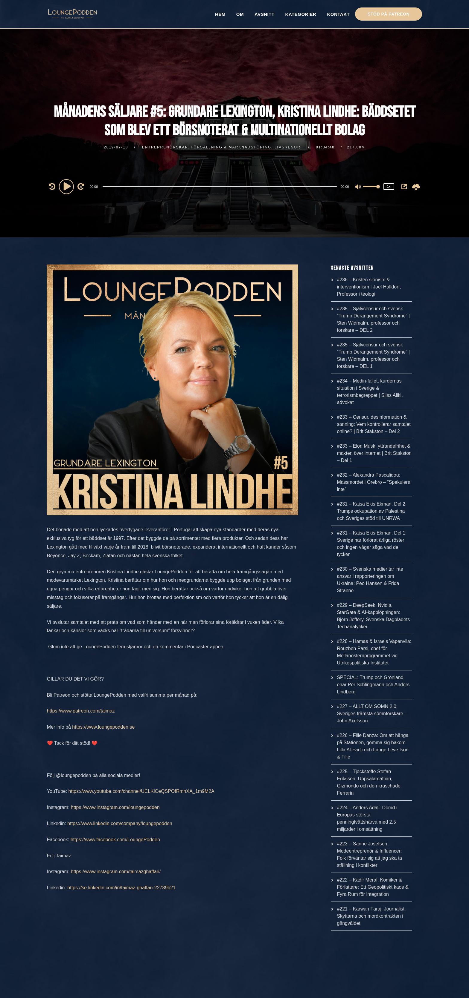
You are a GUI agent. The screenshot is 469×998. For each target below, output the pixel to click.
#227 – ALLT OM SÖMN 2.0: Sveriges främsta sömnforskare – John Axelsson (372, 713)
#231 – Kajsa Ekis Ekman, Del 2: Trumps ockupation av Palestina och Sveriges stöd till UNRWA (371, 511)
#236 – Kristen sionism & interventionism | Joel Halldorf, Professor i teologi (369, 287)
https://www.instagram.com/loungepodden (115, 807)
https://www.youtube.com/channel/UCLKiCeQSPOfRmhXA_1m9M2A (141, 791)
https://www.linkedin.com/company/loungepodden (119, 823)
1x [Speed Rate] (388, 186)
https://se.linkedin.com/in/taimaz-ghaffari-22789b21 (121, 887)
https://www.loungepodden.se (103, 727)
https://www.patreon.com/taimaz (81, 710)
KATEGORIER (300, 14)
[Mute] (358, 187)
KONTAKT (338, 14)
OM (240, 14)
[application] (220, 186)
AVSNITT (265, 14)
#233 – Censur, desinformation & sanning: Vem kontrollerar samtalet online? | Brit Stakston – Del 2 (373, 424)
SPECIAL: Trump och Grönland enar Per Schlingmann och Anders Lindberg (373, 684)
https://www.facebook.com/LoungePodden (115, 839)
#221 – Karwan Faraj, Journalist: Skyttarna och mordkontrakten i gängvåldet (371, 916)
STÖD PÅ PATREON (388, 14)
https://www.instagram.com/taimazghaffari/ (116, 871)
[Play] (67, 186)
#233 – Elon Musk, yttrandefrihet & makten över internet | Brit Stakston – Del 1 (374, 453)
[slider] (220, 186)
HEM (220, 14)
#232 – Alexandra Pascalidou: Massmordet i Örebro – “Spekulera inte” (373, 482)
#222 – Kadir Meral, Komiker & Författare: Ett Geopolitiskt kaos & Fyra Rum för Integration (372, 887)
